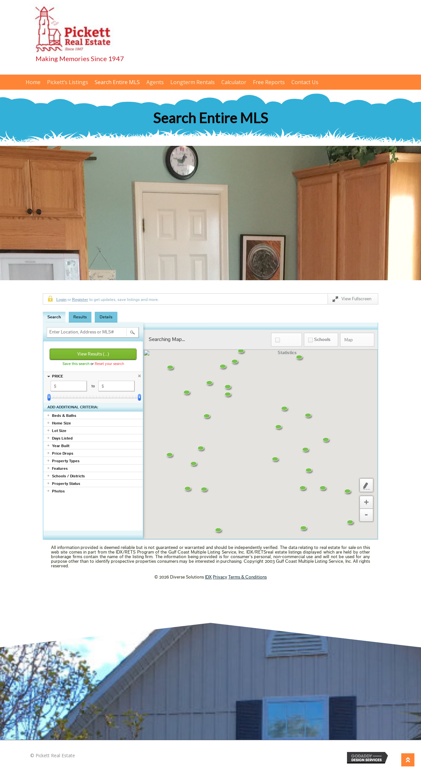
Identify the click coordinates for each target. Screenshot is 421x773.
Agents (155, 82)
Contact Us (304, 82)
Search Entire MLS (117, 82)
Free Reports (269, 82)
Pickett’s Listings (67, 82)
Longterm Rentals (192, 82)
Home (33, 82)
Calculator (233, 82)
